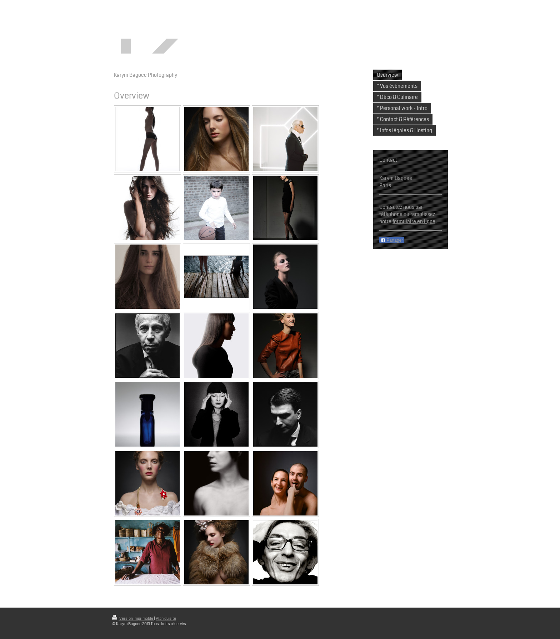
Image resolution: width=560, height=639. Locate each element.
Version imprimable (133, 618)
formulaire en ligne (413, 221)
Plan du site (166, 618)
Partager (392, 240)
